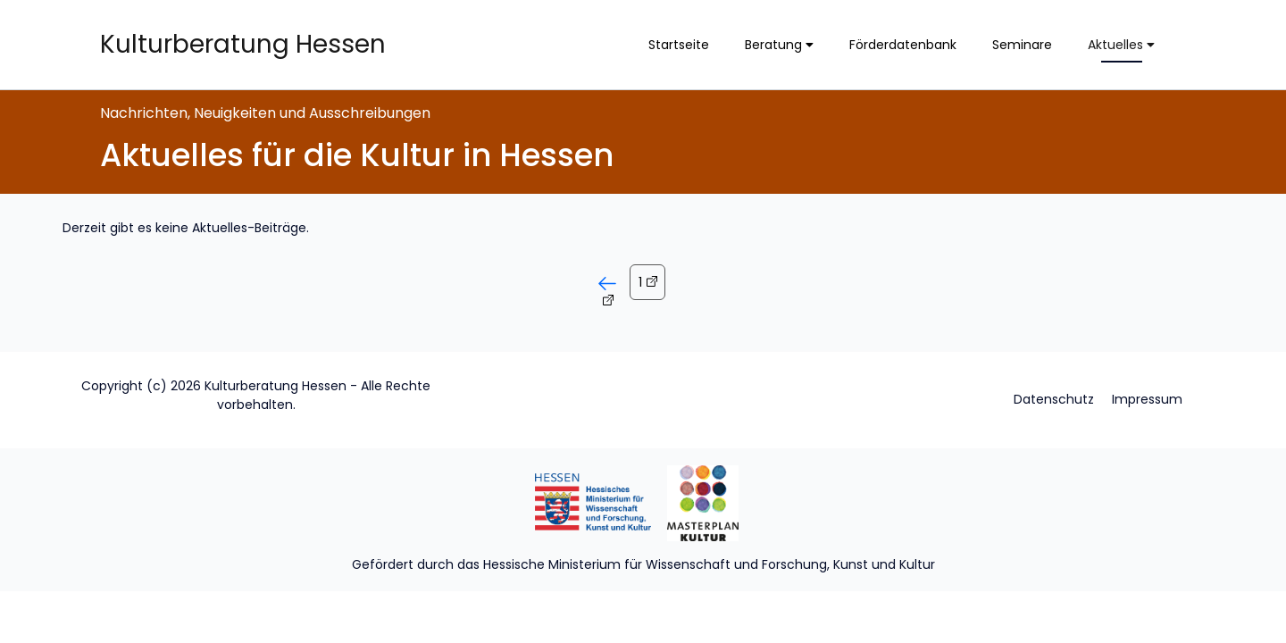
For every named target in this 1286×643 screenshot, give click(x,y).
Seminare (1022, 45)
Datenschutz (1054, 399)
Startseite (678, 45)
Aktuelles (1121, 45)
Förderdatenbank (902, 45)
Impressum (1147, 399)
